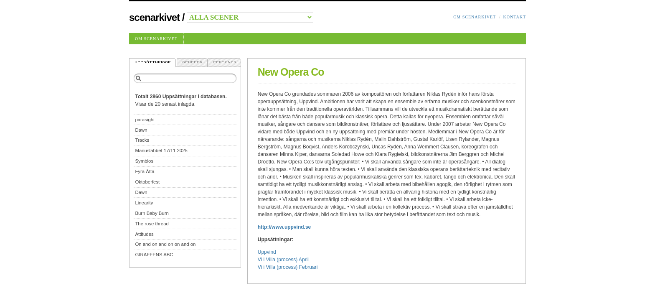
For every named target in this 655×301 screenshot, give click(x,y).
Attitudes (144, 234)
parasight (145, 119)
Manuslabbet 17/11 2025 (161, 150)
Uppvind (267, 252)
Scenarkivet (154, 17)
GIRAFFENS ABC (154, 254)
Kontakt (514, 17)
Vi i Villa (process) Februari (288, 267)
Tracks (142, 140)
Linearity (144, 202)
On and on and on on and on (165, 244)
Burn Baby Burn (151, 213)
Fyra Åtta (144, 171)
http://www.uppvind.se (284, 227)
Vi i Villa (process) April (283, 260)
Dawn (141, 130)
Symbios (144, 160)
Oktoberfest (147, 181)
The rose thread (151, 223)
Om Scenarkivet (474, 17)
